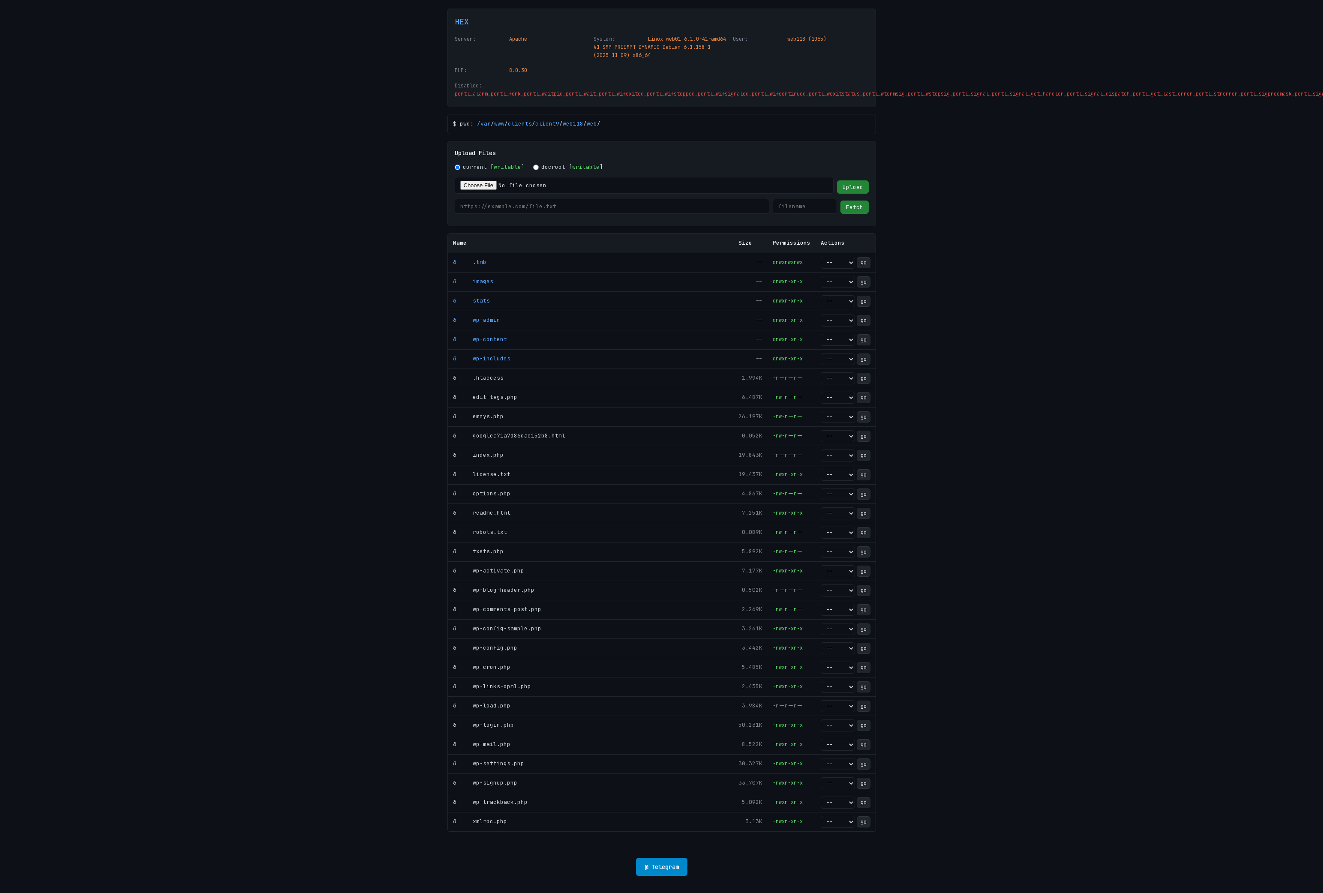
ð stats (471, 300)
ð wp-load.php (481, 705)
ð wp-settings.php (488, 763)
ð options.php (481, 493)
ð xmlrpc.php (480, 821)
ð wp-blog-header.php (493, 589)
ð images (473, 281)
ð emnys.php (478, 416)
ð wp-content (480, 339)
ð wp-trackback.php (490, 802)
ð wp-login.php (483, 724)
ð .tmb (469, 262)
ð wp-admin (476, 320)
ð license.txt (481, 474)
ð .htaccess (478, 377)
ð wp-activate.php (488, 570)
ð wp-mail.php (481, 744)
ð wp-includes (481, 358)
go (864, 262)
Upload (853, 187)
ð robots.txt (480, 532)
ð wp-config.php (485, 647)
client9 (547, 123)
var (485, 123)
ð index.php (478, 454)
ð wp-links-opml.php (492, 686)
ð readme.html (481, 512)
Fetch (854, 207)
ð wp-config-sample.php (497, 628)
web (592, 123)
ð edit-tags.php (485, 397)
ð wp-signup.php (485, 782)
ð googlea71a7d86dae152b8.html (509, 435)
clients (520, 123)
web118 (573, 123)
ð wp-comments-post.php (497, 609)
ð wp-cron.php (481, 667)
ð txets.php (478, 551)
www (499, 123)
